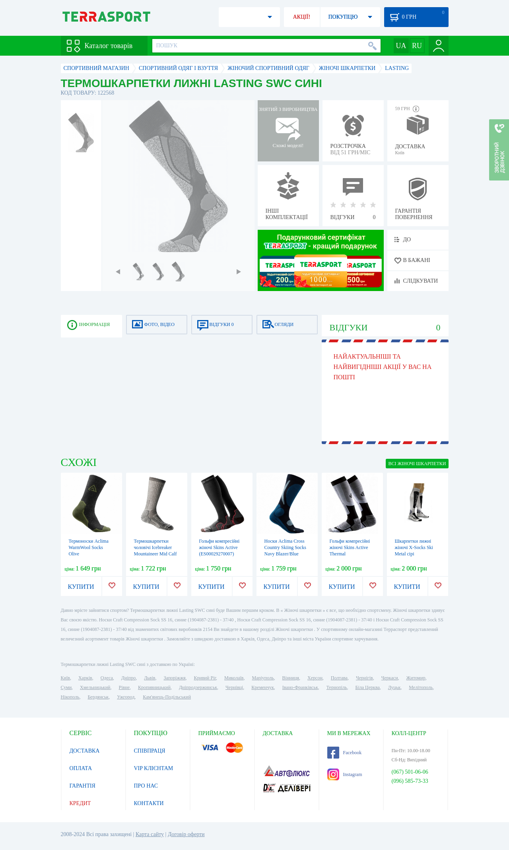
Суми (66, 687)
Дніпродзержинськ (198, 687)
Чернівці (234, 687)
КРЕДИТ (80, 803)
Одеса (107, 678)
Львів (149, 678)
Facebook (344, 753)
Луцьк (394, 687)
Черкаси (389, 678)
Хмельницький (95, 687)
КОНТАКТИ (149, 803)
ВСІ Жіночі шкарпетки (417, 463)
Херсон (314, 678)
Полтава (339, 678)
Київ (65, 678)
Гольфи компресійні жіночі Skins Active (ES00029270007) (219, 547)
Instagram (344, 774)
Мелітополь (421, 687)
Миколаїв (233, 678)
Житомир (415, 678)
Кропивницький (154, 687)
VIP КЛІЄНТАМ (153, 768)
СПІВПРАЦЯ (149, 751)
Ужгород (125, 697)
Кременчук (262, 687)
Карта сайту (150, 834)
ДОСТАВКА (85, 751)
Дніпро (128, 678)
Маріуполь (263, 678)
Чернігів (364, 678)
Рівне (124, 687)
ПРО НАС (146, 786)
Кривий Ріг (205, 678)
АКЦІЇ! (302, 17)
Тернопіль (336, 687)
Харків (85, 678)
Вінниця (290, 678)
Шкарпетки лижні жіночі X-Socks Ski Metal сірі (414, 547)
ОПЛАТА (81, 768)
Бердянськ (98, 697)
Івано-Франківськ (300, 687)
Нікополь (70, 697)
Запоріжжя (174, 678)
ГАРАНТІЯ (82, 786)
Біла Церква (368, 687)
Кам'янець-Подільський (167, 697)
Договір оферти (186, 834)
